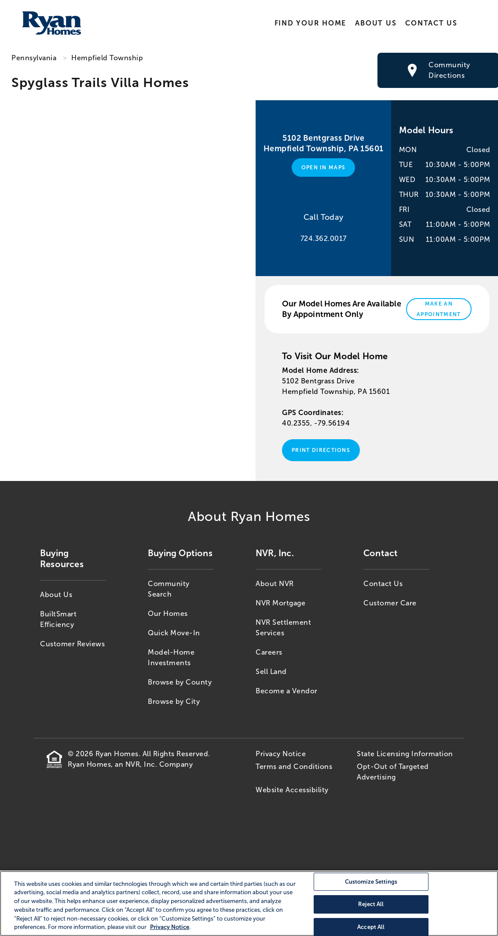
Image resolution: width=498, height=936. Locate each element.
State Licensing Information (405, 754)
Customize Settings (371, 881)
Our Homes (168, 613)
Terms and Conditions (294, 766)
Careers (269, 652)
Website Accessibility (292, 790)
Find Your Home (310, 23)
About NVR (275, 583)
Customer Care (390, 603)
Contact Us (431, 23)
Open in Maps (323, 167)
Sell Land (271, 671)
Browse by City (174, 701)
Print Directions (321, 450)
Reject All (371, 904)
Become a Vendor (287, 691)
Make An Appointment (439, 309)
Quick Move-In (174, 633)
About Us (375, 23)
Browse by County (180, 682)
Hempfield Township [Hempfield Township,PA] (107, 58)
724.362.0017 (323, 238)
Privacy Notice (281, 754)
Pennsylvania (33, 58)
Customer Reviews (72, 644)
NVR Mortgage (280, 603)
